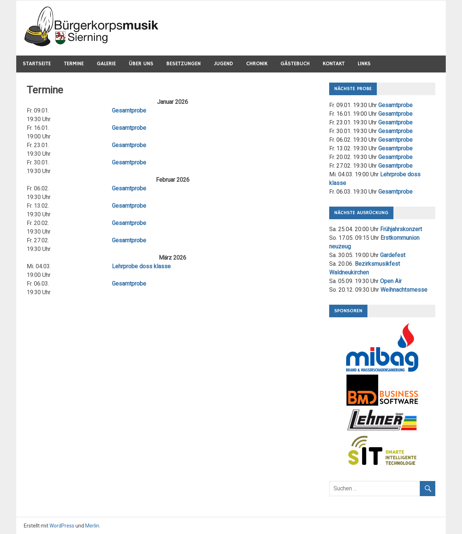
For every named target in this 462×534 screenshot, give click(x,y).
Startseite (37, 63)
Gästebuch (295, 63)
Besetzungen (183, 63)
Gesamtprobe (129, 110)
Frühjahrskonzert (401, 229)
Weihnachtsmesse (403, 289)
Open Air (391, 281)
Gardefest (392, 255)
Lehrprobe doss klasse (141, 266)
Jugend (223, 63)
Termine (74, 63)
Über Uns (141, 63)
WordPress (61, 526)
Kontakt (334, 63)
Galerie (106, 63)
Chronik (256, 63)
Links (364, 63)
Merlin (92, 526)
